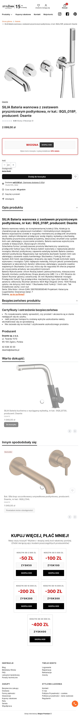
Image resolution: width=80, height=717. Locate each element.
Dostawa (5, 691)
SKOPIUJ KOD (47, 145)
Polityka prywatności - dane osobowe (57, 696)
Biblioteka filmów (9, 670)
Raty (4, 701)
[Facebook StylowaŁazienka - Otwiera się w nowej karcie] (67, 14)
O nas (44, 691)
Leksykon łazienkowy (11, 675)
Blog (4, 667)
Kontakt (45, 688)
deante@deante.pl (10, 350)
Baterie (17, 21)
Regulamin (46, 698)
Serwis (4, 703)
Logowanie (46, 667)
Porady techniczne (10, 677)
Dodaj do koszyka (37, 176)
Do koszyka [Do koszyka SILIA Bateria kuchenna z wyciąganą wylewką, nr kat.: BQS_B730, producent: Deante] (11, 424)
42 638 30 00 (8, 347)
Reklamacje (47, 672)
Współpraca (7, 706)
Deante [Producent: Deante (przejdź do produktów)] (5, 102)
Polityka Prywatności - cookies (54, 693)
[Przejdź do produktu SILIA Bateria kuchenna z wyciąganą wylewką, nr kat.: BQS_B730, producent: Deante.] (40, 386)
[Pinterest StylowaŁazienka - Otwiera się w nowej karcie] (75, 14)
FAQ (3, 672)
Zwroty (45, 675)
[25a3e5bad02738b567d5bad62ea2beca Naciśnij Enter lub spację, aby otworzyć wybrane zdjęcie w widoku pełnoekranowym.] (40, 63)
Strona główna (7, 21)
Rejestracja (46, 670)
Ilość (4, 160)
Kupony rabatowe (9, 698)
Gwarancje (6, 696)
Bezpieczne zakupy (10, 688)
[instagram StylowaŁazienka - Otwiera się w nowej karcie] (60, 14)
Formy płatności (8, 693)
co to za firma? (17, 294)
